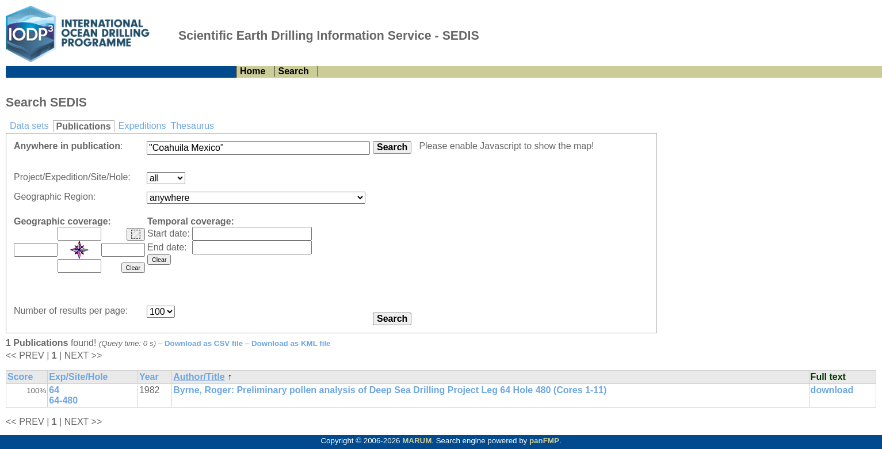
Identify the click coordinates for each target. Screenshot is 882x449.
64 (54, 390)
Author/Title (198, 377)
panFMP (544, 440)
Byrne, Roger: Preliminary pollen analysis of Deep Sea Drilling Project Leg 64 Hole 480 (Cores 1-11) (389, 390)
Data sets (29, 126)
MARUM (417, 440)
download (832, 390)
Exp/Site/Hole (78, 377)
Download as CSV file (204, 343)
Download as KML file (291, 343)
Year (149, 377)
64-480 (63, 400)
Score (20, 377)
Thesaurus (192, 126)
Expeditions (142, 126)
